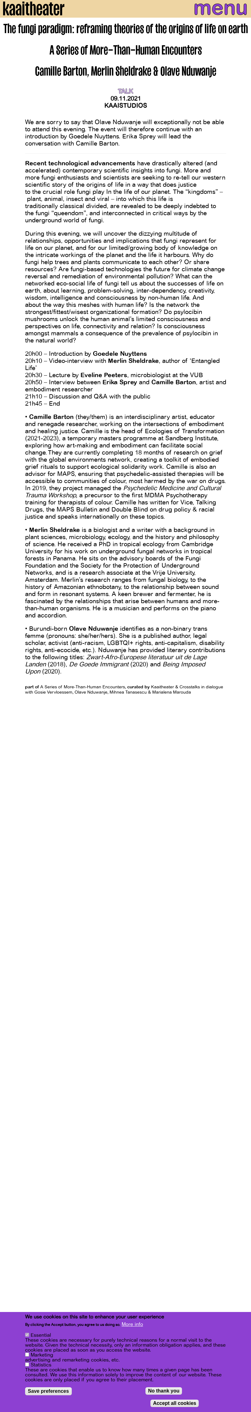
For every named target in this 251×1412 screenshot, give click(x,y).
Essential (41, 1336)
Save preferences (48, 1392)
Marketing (42, 1356)
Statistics (41, 1366)
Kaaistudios (125, 106)
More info (132, 1325)
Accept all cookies (174, 1404)
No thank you (163, 1391)
